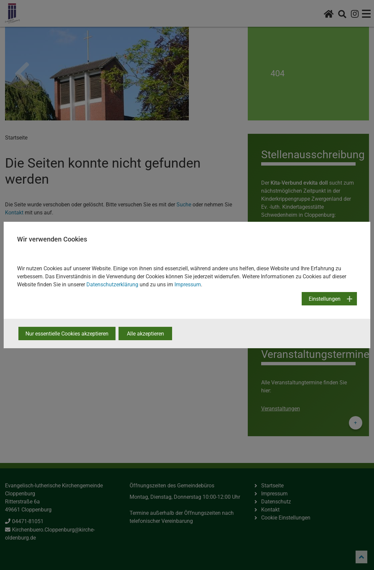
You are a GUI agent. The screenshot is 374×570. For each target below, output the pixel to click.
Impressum (187, 284)
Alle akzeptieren (145, 333)
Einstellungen (325, 299)
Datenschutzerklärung (112, 284)
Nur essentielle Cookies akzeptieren (66, 333)
